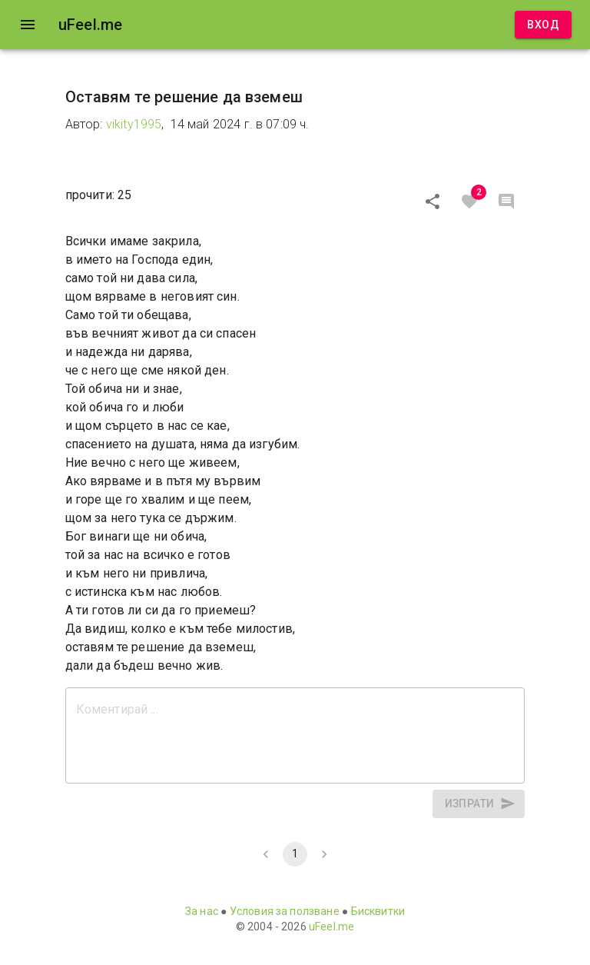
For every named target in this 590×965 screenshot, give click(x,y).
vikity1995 (134, 124)
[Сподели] (432, 201)
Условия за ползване (285, 911)
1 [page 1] (295, 854)
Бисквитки (378, 911)
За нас (201, 911)
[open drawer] (27, 24)
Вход (543, 25)
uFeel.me (331, 926)
